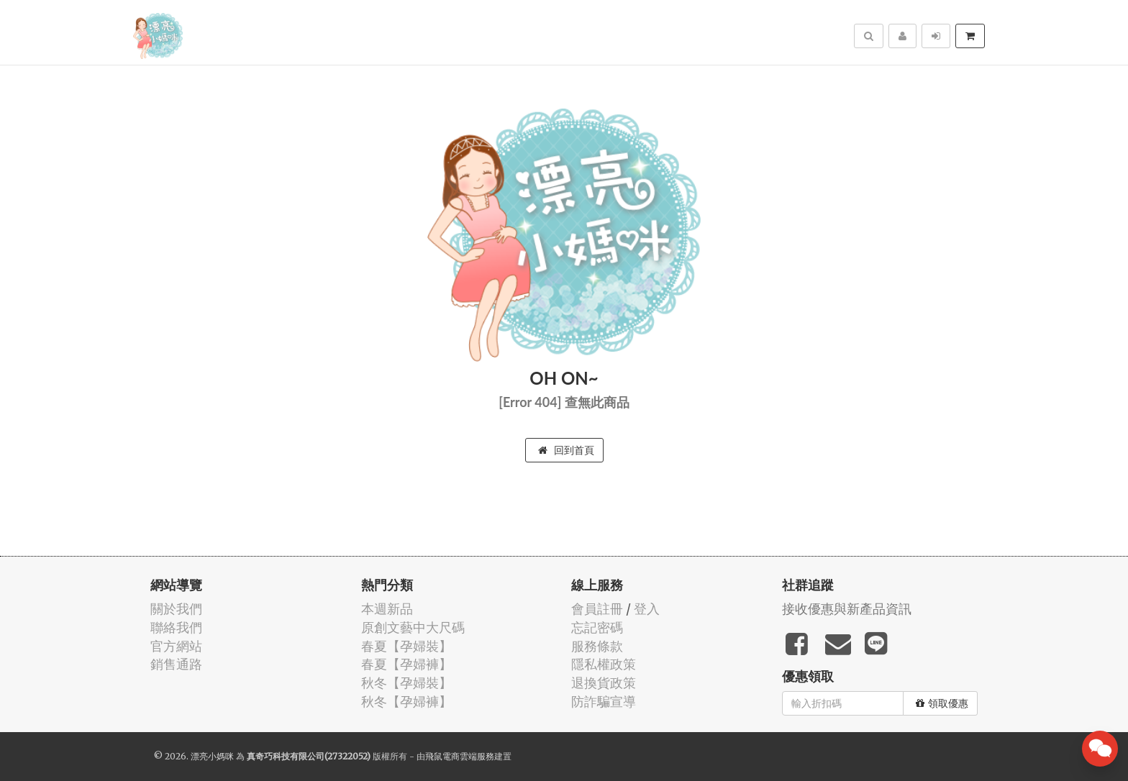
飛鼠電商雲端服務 (459, 756)
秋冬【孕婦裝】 (406, 683)
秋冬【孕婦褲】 (406, 701)
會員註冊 (597, 608)
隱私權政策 (603, 664)
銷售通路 (176, 664)
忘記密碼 (597, 627)
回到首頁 (566, 450)
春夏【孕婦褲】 (406, 664)
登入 (647, 608)
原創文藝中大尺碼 (413, 627)
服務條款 (597, 646)
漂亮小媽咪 (212, 756)
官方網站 (176, 646)
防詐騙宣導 (603, 701)
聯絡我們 (176, 627)
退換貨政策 (603, 683)
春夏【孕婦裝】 (406, 646)
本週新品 (387, 608)
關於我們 (176, 608)
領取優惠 (942, 703)
